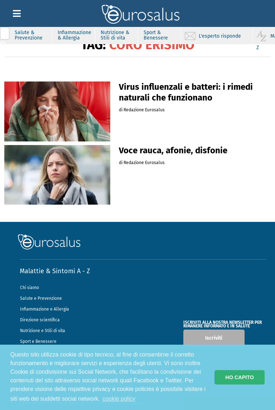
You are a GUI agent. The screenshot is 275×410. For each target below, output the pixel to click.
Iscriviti (213, 338)
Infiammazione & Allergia (74, 35)
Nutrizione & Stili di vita (115, 35)
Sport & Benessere (156, 35)
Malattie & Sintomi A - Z (55, 271)
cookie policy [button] (118, 399)
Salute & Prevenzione (29, 35)
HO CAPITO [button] (239, 377)
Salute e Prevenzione (41, 298)
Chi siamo (29, 287)
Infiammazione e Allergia (44, 309)
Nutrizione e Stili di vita (42, 330)
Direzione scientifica (40, 319)
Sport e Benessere (38, 341)
